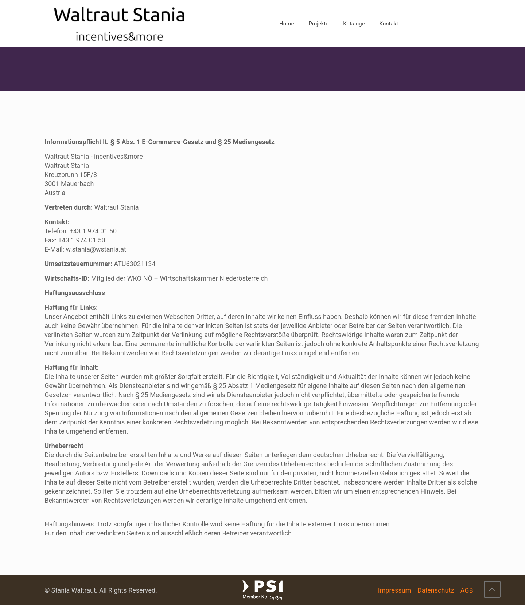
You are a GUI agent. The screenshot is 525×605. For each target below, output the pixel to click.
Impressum (394, 590)
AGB (466, 590)
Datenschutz (435, 590)
